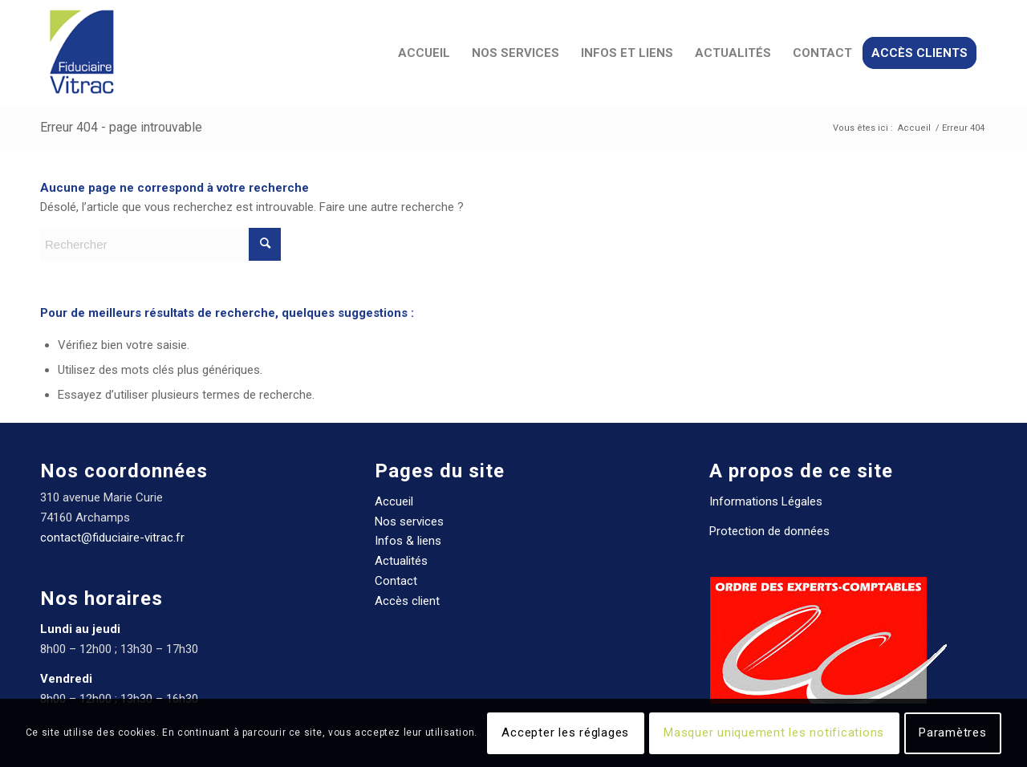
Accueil (394, 501)
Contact (396, 581)
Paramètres (953, 732)
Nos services (409, 521)
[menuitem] (424, 53)
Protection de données (769, 531)
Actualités (401, 561)
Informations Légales (765, 501)
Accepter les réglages (565, 732)
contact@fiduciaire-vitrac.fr (112, 537)
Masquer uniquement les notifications (774, 732)
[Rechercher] (160, 244)
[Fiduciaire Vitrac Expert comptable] (81, 53)
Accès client (407, 601)
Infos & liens (408, 541)
